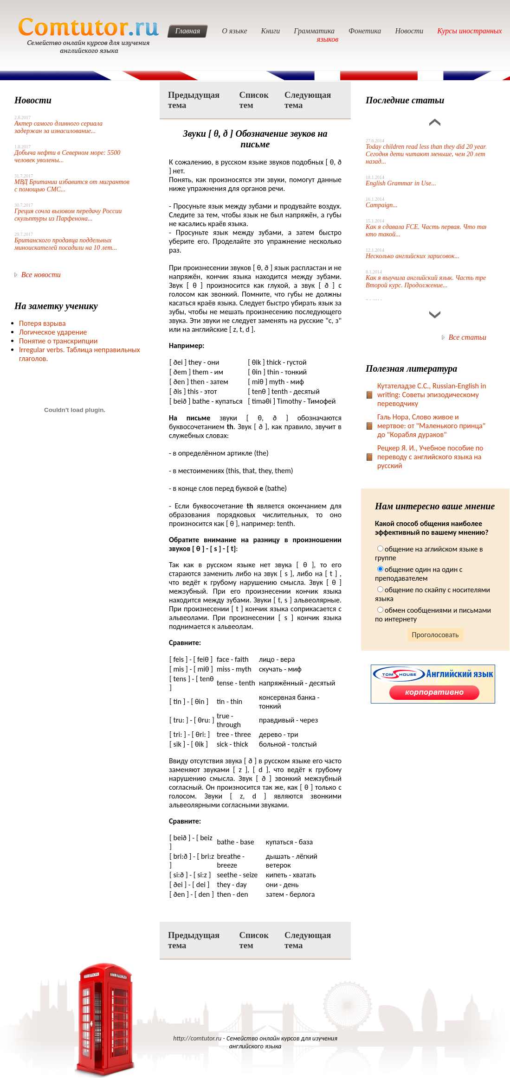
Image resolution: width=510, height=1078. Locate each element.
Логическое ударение (53, 332)
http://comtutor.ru (197, 1038)
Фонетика (365, 31)
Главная (187, 31)
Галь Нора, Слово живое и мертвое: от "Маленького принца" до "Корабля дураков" (431, 425)
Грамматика (314, 31)
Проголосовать (435, 634)
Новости (409, 31)
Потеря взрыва (42, 323)
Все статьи (467, 337)
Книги (270, 31)
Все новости (41, 275)
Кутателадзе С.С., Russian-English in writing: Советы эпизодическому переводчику (431, 394)
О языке (234, 31)
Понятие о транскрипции (58, 340)
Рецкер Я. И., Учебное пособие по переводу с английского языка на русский (430, 457)
